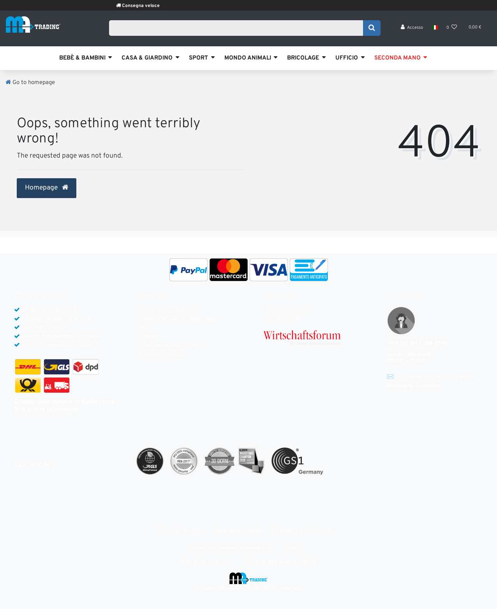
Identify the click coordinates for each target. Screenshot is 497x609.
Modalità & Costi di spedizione (176, 319)
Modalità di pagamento (167, 310)
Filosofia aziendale (286, 310)
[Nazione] (434, 31)
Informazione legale (236, 531)
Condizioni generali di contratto (229, 548)
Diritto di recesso (160, 354)
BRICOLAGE (303, 58)
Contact (148, 336)
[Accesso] (412, 31)
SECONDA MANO (397, 58)
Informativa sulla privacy (170, 345)
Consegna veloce (151, 6)
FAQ (143, 328)
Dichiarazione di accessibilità (279, 562)
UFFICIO (346, 58)
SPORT (198, 58)
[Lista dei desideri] (452, 31)
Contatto (292, 548)
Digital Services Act (205, 562)
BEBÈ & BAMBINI (82, 58)
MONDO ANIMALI (247, 58)
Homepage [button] (46, 188)
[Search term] (238, 30)
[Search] (372, 30)
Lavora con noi (281, 319)
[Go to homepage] (30, 82)
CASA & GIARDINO (147, 58)
